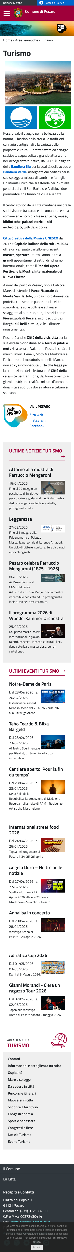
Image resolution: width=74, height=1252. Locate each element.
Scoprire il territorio (23, 1107)
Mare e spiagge (19, 1079)
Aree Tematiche (26, 40)
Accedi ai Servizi (51, 3)
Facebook (37, 425)
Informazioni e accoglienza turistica (34, 1065)
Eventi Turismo (19, 1141)
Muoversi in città (20, 1100)
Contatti (14, 1058)
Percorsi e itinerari (22, 1093)
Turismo (47, 40)
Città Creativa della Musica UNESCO (30, 238)
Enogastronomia (20, 1114)
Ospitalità (15, 1072)
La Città (9, 1179)
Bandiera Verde (15, 172)
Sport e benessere (21, 1121)
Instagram (38, 420)
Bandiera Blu (21, 166)
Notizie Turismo (19, 1134)
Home (7, 40)
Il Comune (11, 1169)
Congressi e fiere (20, 1127)
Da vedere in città (21, 1086)
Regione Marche (12, 3)
